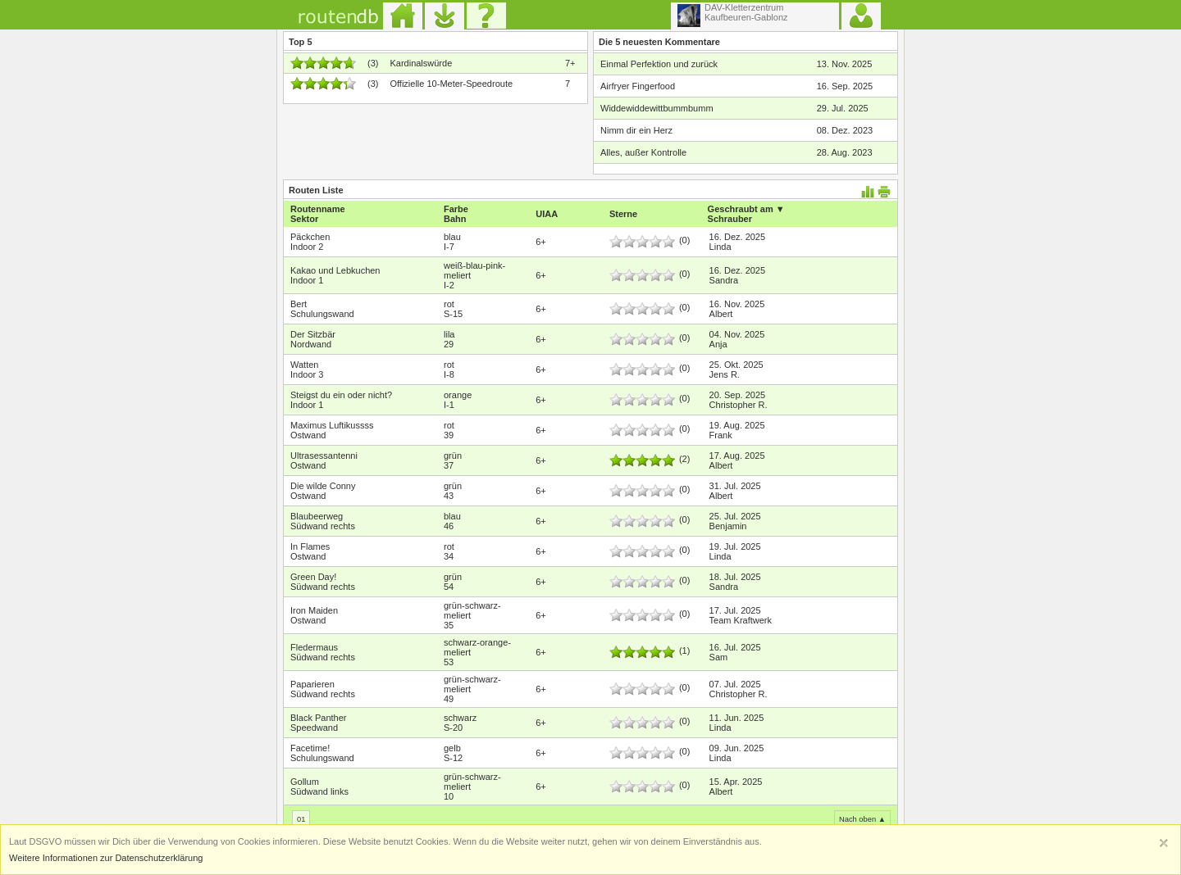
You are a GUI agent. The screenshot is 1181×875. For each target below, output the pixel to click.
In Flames (310, 546)
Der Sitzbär (312, 334)
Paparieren (312, 684)
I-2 (449, 285)
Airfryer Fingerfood (637, 86)
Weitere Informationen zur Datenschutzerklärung (106, 858)
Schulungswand (322, 314)
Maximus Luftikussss (331, 425)
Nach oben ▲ (862, 819)
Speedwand (314, 727)
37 (449, 465)
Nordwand (310, 344)
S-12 (453, 758)
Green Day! (313, 577)
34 (449, 556)
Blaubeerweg (316, 516)
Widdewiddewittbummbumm (657, 108)
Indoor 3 (306, 374)
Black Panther (318, 718)
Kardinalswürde (421, 63)
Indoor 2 (306, 247)
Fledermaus (314, 647)
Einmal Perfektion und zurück (659, 64)
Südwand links (319, 791)
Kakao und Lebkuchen (335, 270)
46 (449, 526)
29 (449, 344)
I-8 (449, 374)
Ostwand (308, 435)
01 (301, 819)
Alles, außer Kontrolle (643, 152)
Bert (298, 304)
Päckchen (310, 237)
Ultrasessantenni (324, 455)
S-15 (453, 314)
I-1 (449, 405)
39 (449, 435)
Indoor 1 (306, 280)
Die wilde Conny (322, 486)
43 (449, 496)
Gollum (304, 782)
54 (449, 587)
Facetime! (310, 748)
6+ (541, 242)
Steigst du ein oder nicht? (341, 395)
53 (449, 662)
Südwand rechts (322, 526)
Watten (304, 364)
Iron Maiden (314, 610)
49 (449, 699)
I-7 (449, 247)
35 (449, 625)
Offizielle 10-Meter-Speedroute (451, 83)
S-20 (453, 727)
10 (449, 796)
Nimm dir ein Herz (636, 130)
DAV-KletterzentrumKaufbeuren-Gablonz (732, 14)
